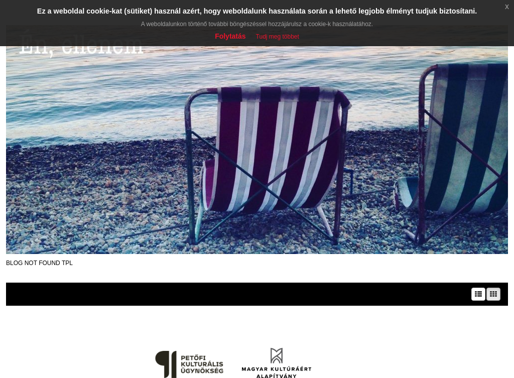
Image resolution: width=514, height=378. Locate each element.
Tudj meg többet (277, 36)
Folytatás (230, 36)
